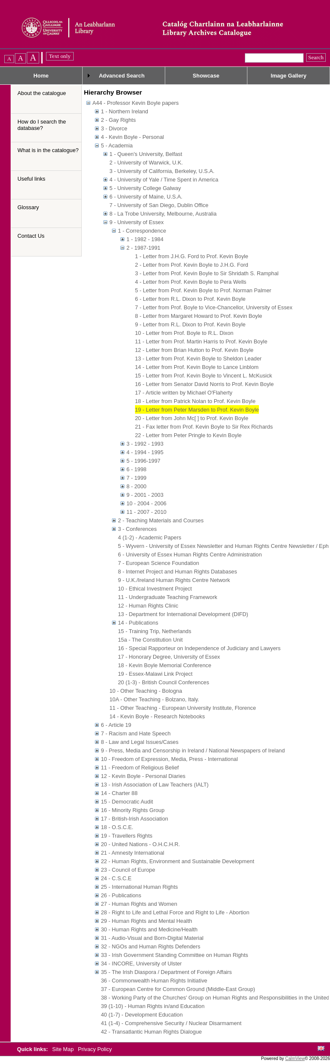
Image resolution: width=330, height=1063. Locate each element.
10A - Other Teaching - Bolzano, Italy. (154, 699)
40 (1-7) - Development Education (142, 1014)
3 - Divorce (114, 128)
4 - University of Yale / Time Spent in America (163, 179)
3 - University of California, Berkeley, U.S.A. (162, 171)
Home (41, 75)
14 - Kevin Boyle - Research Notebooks (157, 716)
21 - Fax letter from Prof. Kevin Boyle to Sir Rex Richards (204, 426)
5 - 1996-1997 (143, 461)
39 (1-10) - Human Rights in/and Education (152, 1006)
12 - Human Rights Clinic (148, 605)
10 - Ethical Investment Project (155, 588)
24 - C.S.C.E (116, 878)
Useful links (31, 179)
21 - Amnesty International (132, 853)
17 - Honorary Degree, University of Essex (169, 657)
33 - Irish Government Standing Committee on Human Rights (174, 955)
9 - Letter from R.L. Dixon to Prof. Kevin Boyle (190, 324)
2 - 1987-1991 (143, 248)
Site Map (63, 1049)
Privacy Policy (95, 1049)
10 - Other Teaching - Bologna (145, 691)
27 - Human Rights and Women (139, 904)
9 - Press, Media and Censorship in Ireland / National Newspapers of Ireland (193, 750)
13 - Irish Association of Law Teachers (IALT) (155, 784)
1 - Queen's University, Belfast (145, 154)
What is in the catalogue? (48, 150)
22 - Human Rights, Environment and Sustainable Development (177, 861)
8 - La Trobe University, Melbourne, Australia (163, 213)
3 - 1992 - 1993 (145, 444)
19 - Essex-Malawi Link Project (155, 674)
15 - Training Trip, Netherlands (154, 631)
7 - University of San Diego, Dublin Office (158, 205)
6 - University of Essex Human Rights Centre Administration (190, 554)
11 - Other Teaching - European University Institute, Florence (182, 708)
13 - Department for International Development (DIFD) (183, 614)
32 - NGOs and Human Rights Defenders (150, 946)
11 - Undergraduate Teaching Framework (167, 597)
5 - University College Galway (145, 188)
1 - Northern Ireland (124, 111)
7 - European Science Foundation (158, 563)
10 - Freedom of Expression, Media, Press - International (169, 759)
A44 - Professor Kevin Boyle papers (135, 103)
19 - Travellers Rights (126, 836)
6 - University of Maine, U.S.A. (145, 196)
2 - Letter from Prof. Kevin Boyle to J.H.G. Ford (191, 265)
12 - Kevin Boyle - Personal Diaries (143, 776)
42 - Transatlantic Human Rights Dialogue (151, 1031)
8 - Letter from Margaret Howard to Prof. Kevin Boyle (198, 316)
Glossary (28, 207)
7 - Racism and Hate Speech (136, 733)
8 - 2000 (136, 486)
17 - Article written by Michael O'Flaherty (183, 392)
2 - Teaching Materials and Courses (161, 520)
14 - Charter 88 (119, 793)
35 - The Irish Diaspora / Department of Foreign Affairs (166, 972)
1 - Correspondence (142, 231)
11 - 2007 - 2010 (146, 512)
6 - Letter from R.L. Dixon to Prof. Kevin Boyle (190, 299)
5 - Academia (117, 145)
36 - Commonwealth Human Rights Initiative (154, 980)
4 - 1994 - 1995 (145, 452)
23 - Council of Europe (128, 870)
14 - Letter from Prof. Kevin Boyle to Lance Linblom (196, 367)
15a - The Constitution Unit (150, 640)
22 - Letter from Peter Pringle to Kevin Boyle (188, 435)
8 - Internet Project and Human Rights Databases (177, 571)
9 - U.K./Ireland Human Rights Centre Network (174, 580)
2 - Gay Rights (118, 120)
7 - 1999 (136, 478)
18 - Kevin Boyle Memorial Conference (164, 665)
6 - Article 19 (116, 725)
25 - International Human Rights (139, 887)
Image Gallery (289, 75)
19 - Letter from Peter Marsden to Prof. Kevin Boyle (197, 409)
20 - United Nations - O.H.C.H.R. (140, 844)
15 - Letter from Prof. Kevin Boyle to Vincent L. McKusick (203, 375)
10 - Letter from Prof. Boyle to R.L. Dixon (184, 333)
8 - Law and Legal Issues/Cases (139, 742)
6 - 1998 (136, 469)
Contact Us (30, 236)
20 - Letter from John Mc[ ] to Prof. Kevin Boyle (191, 418)
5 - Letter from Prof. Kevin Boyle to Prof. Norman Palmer (203, 290)
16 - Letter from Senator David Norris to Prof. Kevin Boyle (204, 384)
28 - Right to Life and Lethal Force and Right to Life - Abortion (175, 912)
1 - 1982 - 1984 (145, 239)
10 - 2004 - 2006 (146, 503)
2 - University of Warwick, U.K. (146, 162)
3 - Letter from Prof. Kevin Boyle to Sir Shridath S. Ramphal (206, 273)
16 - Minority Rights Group (132, 810)
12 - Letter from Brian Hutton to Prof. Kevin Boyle (194, 350)
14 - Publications (138, 622)
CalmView (295, 1058)
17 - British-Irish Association (134, 818)
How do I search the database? (41, 124)
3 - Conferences (137, 529)
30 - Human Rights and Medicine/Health (149, 929)
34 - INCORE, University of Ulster (141, 963)
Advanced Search (121, 75)
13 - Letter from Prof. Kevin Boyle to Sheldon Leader (198, 358)
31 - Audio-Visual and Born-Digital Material (152, 938)
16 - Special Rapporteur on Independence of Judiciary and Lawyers (199, 648)
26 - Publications (121, 895)
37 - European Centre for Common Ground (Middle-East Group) (178, 989)
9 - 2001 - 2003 (145, 495)
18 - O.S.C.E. (117, 827)
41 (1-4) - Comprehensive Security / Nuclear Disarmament (171, 1023)
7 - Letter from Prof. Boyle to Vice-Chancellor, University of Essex (214, 307)
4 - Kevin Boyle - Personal (132, 137)
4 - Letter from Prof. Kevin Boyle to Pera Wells (191, 282)
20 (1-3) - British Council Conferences (163, 682)
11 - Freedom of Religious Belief (140, 767)
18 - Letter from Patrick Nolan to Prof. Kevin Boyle (195, 401)
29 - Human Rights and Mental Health (146, 921)
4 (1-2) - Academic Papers (149, 537)
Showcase (206, 75)
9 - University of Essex (136, 222)
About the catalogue (41, 93)
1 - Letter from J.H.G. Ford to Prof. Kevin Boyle (191, 256)
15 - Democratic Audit (127, 801)
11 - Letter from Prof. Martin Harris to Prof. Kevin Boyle (201, 341)
